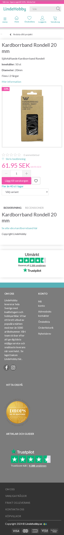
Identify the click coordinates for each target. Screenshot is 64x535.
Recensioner (34, 207)
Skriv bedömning (15, 158)
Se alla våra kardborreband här (20, 228)
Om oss (10, 489)
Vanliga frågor (16, 496)
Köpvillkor (13, 516)
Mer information (11, 81)
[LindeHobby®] (15, 8)
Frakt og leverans (17, 502)
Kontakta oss (14, 509)
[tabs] (55, 20)
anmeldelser (32, 155)
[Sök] (58, 9)
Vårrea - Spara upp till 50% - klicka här (19, 2)
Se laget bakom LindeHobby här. (13, 355)
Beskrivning (13, 207)
